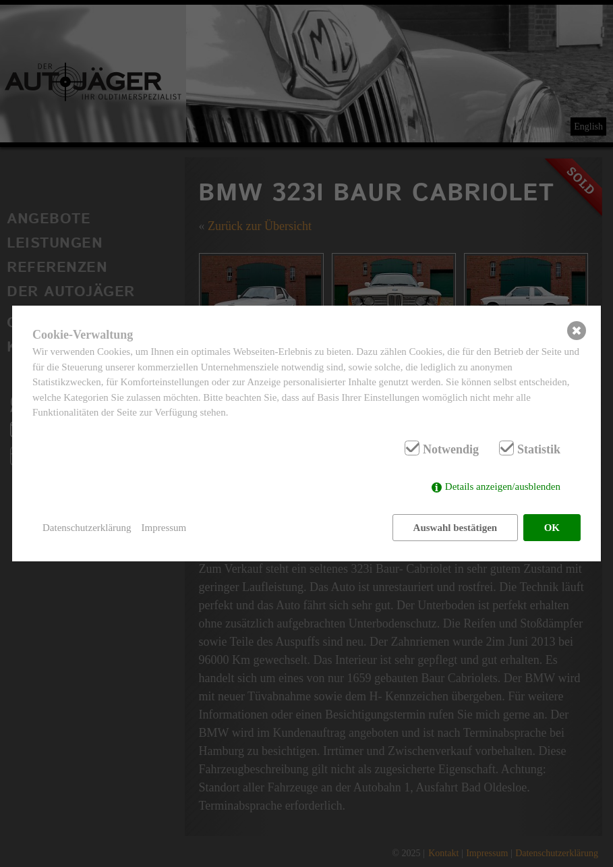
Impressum (164, 527)
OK (552, 527)
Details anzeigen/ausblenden (502, 486)
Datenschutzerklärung (87, 527)
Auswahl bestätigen (455, 527)
